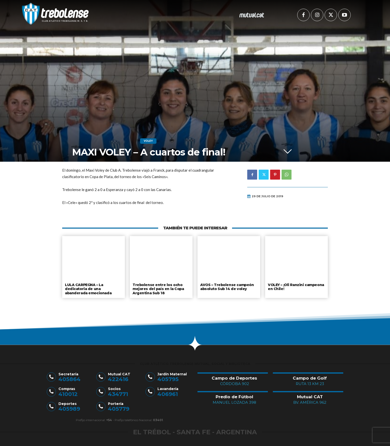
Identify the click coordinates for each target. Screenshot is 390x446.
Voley (148, 141)
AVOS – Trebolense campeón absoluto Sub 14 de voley (226, 287)
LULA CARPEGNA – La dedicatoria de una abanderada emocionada (88, 288)
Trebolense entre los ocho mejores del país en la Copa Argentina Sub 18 (158, 288)
